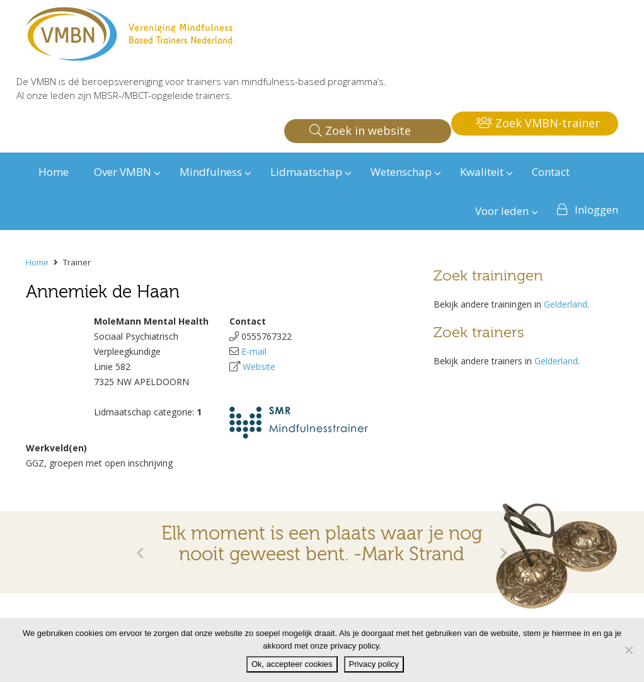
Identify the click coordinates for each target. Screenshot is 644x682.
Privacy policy (374, 664)
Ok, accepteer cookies (292, 664)
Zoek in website (360, 130)
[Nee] (628, 650)
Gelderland (565, 304)
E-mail (254, 351)
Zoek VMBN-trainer (538, 122)
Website (259, 367)
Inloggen (596, 209)
